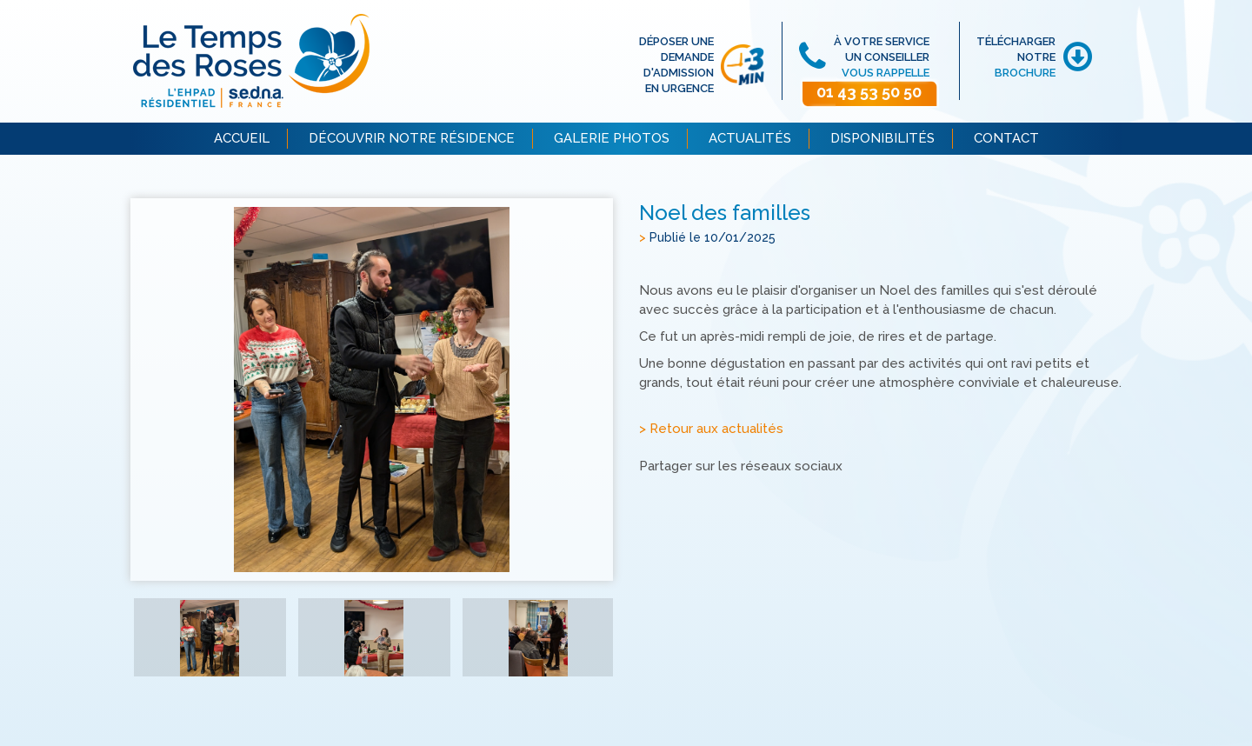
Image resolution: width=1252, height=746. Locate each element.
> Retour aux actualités (711, 428)
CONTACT (1006, 138)
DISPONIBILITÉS (882, 138)
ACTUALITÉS (750, 138)
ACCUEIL (242, 138)
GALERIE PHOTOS (611, 138)
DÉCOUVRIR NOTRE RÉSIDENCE (412, 138)
